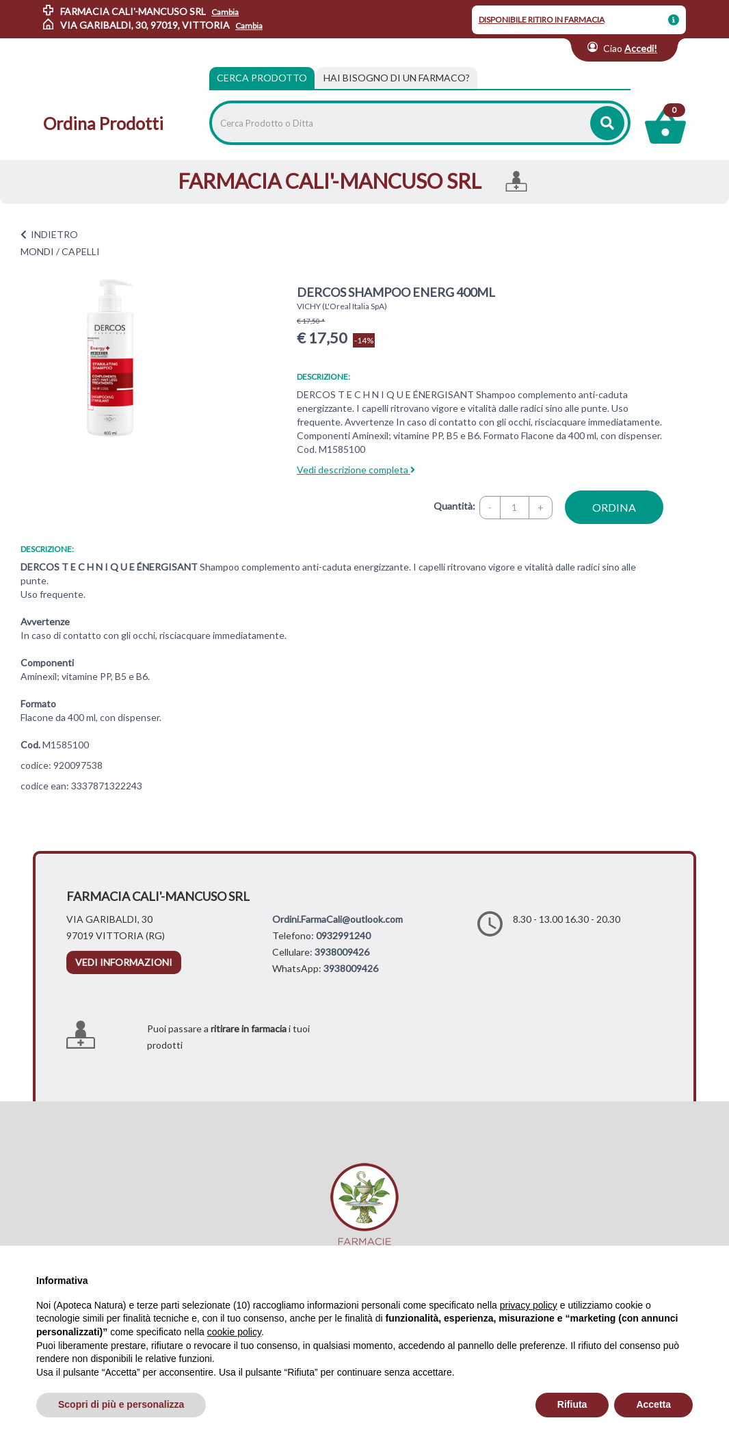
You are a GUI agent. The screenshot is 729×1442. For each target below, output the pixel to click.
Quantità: (454, 506)
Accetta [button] (653, 1404)
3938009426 (342, 952)
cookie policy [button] (234, 1331)
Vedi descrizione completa (356, 469)
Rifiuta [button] (572, 1404)
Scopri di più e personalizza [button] (121, 1404)
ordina (614, 507)
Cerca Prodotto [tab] (262, 77)
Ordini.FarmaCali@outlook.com (337, 919)
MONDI (37, 251)
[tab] (396, 78)
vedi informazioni (123, 962)
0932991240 (343, 935)
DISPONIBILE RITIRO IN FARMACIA (542, 19)
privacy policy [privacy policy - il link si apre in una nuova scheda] (528, 1305)
